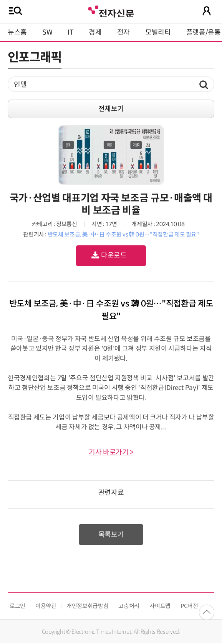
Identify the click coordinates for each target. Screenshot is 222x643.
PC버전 (189, 606)
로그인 (17, 606)
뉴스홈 (17, 32)
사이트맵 (160, 606)
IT (70, 32)
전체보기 (111, 109)
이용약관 (45, 606)
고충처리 (128, 606)
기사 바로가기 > (111, 452)
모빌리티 (158, 32)
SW (47, 32)
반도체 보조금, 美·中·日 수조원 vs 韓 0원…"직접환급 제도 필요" (123, 234)
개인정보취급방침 (87, 606)
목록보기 (111, 534)
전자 (123, 32)
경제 (95, 32)
